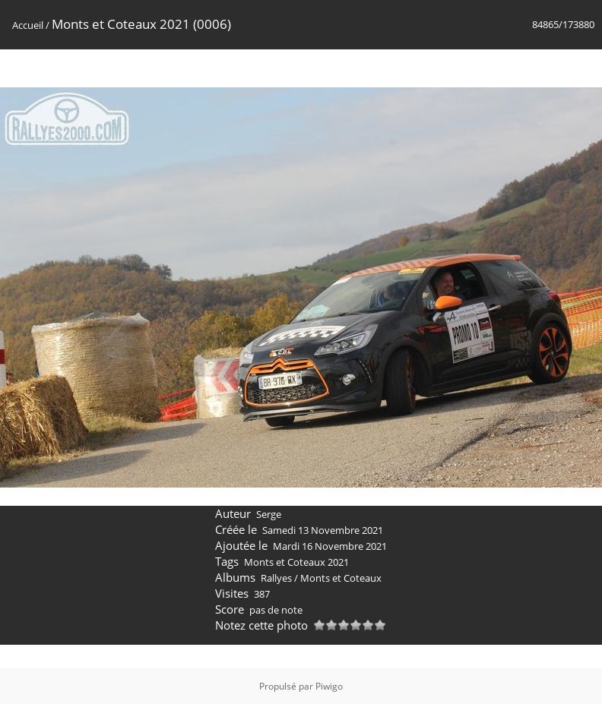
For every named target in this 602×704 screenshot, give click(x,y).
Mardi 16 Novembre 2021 (330, 546)
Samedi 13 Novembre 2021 (322, 530)
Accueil (27, 25)
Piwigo (329, 686)
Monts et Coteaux (341, 578)
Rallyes (276, 578)
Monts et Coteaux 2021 (296, 562)
